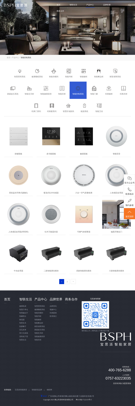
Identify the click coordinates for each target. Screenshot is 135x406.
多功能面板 (51, 154)
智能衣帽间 (38, 313)
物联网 (49, 390)
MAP (44, 396)
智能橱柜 (37, 320)
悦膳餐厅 (22, 326)
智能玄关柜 (38, 333)
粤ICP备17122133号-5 (84, 400)
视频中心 (53, 310)
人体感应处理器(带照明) (19, 232)
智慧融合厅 (23, 313)
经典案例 (53, 313)
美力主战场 (23, 333)
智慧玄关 (22, 323)
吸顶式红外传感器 (51, 193)
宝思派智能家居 (21, 390)
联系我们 (53, 316)
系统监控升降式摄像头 (18, 193)
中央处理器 (18, 271)
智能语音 (116, 154)
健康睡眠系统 (39, 310)
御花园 (21, 320)
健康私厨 (22, 306)
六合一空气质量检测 (83, 193)
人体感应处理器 (116, 193)
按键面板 (18, 154)
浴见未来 (22, 330)
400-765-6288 (119, 370)
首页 (58, 5)
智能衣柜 (37, 340)
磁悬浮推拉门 (116, 232)
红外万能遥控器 (51, 232)
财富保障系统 (39, 326)
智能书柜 (37, 316)
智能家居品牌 (37, 390)
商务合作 (60, 11)
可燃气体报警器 (83, 232)
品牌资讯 (53, 306)
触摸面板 (84, 154)
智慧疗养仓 (23, 310)
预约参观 (129, 205)
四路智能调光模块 (83, 271)
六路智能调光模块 (116, 271)
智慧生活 (22, 340)
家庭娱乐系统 (39, 330)
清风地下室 (23, 336)
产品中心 (90, 5)
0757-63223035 (118, 378)
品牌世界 (107, 5)
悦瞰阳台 (22, 316)
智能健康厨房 (39, 336)
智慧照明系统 (39, 306)
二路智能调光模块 (51, 271)
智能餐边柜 (38, 323)
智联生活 (73, 5)
